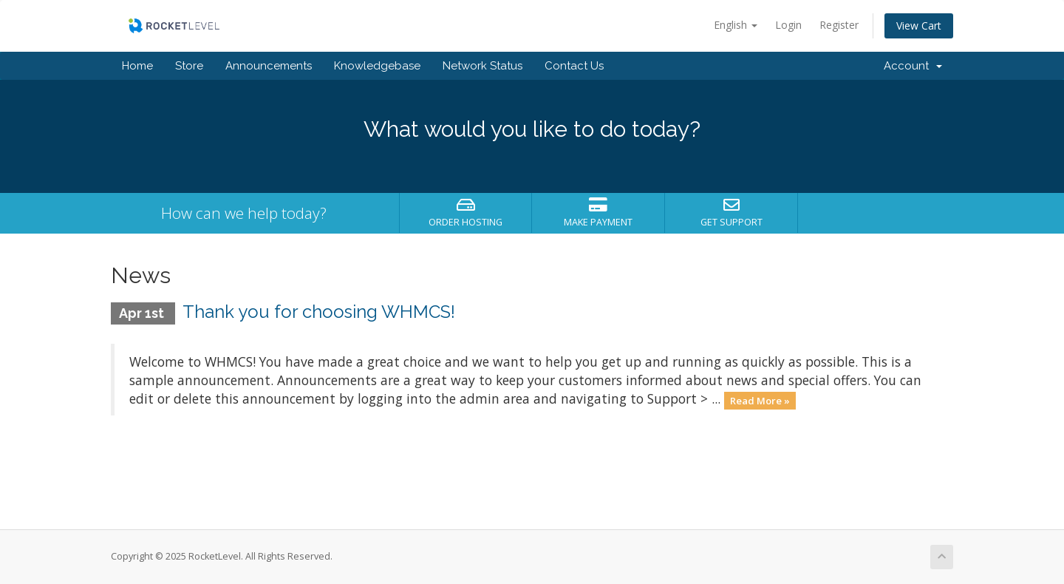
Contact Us (574, 65)
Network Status (482, 65)
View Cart (918, 25)
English (735, 25)
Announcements (268, 65)
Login (788, 25)
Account (913, 65)
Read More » (760, 400)
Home (137, 65)
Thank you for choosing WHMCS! (319, 311)
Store (189, 65)
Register (839, 25)
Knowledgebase (377, 65)
